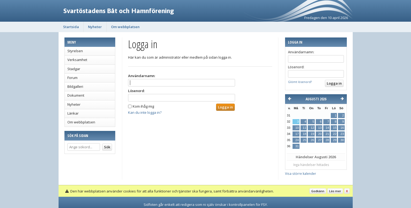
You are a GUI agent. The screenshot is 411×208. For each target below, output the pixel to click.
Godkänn (317, 191)
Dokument (75, 95)
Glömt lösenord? (300, 82)
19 (312, 133)
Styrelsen (75, 50)
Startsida (71, 26)
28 (327, 140)
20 (320, 133)
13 (320, 127)
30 (342, 140)
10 (297, 127)
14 (327, 127)
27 (320, 140)
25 (304, 140)
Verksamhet (77, 59)
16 (342, 127)
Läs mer (335, 191)
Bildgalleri (75, 86)
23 (342, 133)
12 (312, 127)
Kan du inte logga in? (145, 112)
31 (297, 146)
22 (334, 133)
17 (297, 133)
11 (304, 127)
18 (304, 133)
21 (327, 133)
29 (334, 140)
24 (297, 140)
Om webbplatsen (125, 26)
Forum (72, 77)
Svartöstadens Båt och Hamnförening (118, 10)
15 (334, 127)
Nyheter (95, 26)
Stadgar (73, 68)
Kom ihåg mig (143, 106)
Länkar (73, 113)
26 (312, 140)
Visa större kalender (300, 173)
